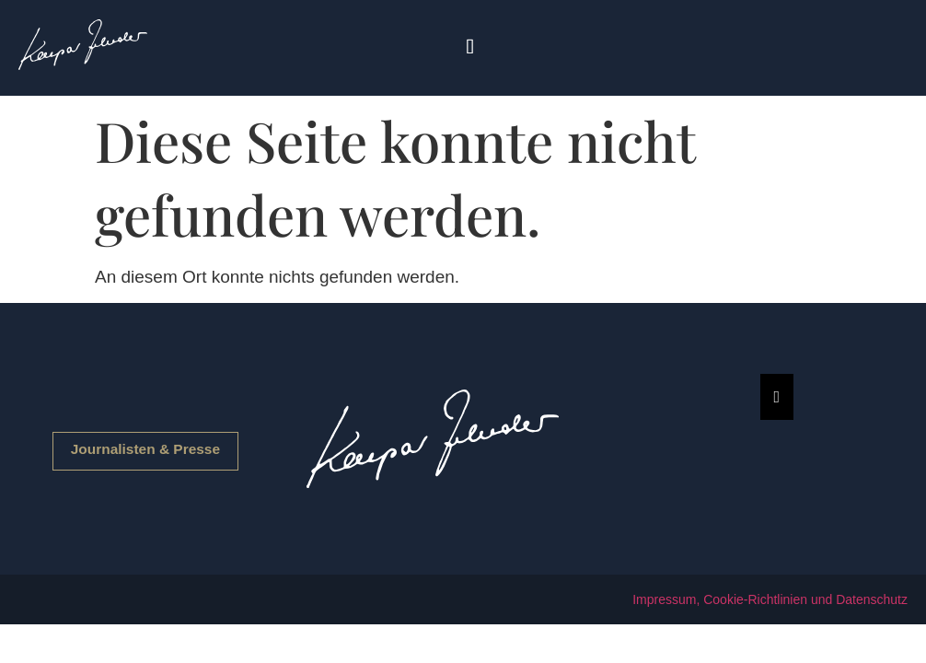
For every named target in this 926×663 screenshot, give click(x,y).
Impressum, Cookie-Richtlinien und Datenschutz (770, 599)
